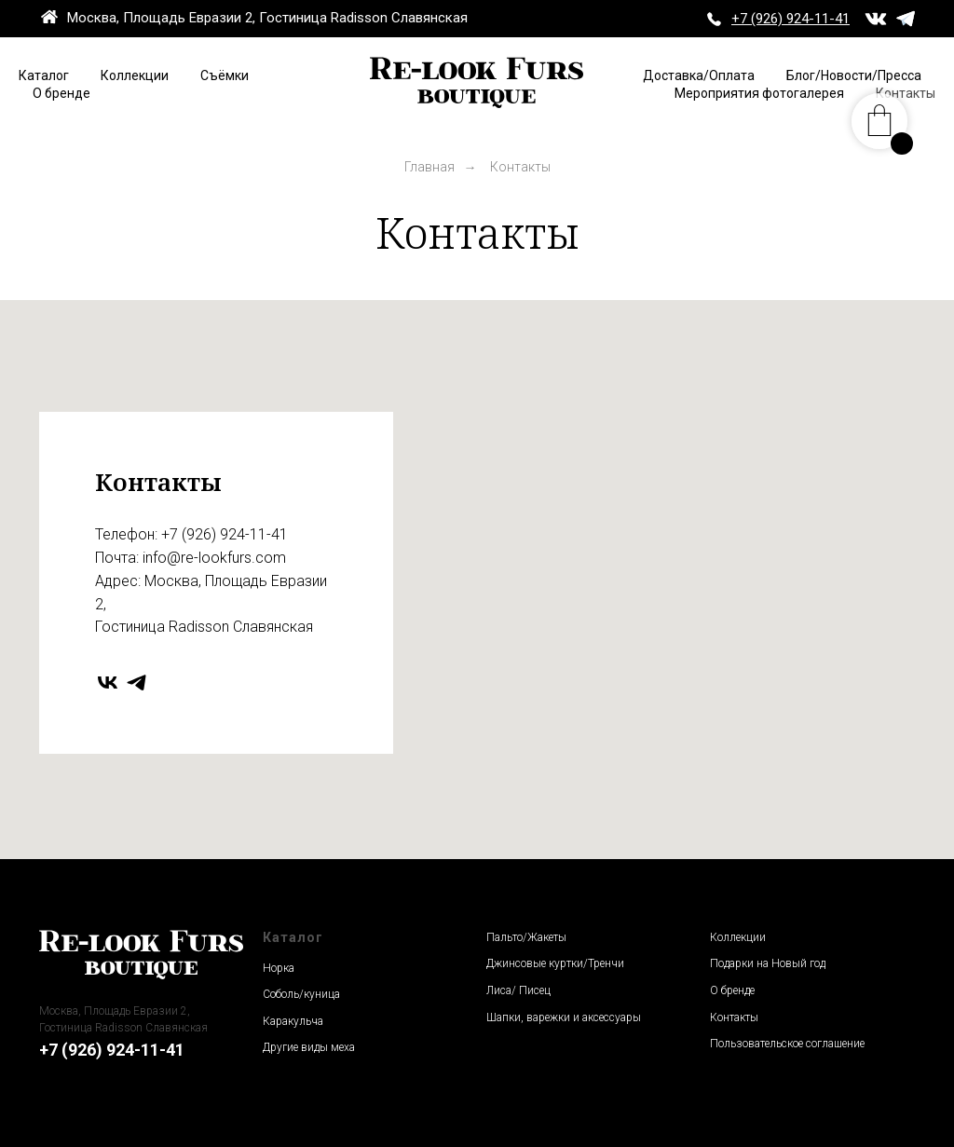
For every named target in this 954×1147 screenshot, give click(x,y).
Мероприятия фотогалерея (759, 93)
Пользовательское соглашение (787, 1043)
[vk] (107, 682)
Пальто (504, 937)
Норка (278, 968)
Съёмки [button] (224, 75)
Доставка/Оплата (699, 75)
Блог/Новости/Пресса (853, 75)
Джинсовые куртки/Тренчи (555, 963)
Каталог (44, 75)
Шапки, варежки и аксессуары (563, 1017)
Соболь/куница (301, 994)
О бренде (61, 93)
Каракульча (293, 1021)
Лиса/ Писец (518, 990)
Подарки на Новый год (767, 963)
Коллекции (135, 75)
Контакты (734, 1017)
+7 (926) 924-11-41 (224, 534)
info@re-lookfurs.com (214, 558)
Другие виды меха (309, 1047)
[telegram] (136, 682)
